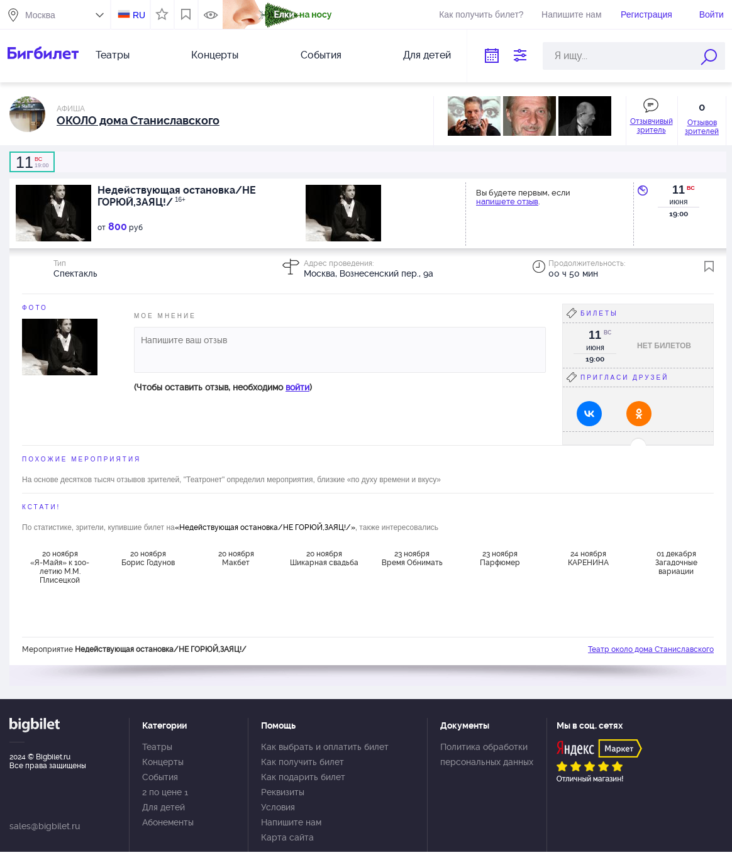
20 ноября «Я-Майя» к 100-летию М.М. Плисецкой (59, 566)
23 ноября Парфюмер (500, 558)
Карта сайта (287, 837)
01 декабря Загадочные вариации (676, 562)
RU (139, 15)
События (321, 55)
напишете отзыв (507, 201)
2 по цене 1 (165, 792)
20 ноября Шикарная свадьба (324, 558)
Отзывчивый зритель (651, 126)
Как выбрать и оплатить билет (325, 747)
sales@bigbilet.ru (44, 826)
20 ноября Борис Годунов (148, 558)
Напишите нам (571, 14)
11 (678, 190)
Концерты (214, 55)
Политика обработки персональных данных (486, 754)
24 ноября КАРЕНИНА (588, 558)
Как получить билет (302, 762)
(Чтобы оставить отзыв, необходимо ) (223, 387)
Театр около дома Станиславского (651, 649)
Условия (278, 807)
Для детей (427, 55)
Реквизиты (282, 792)
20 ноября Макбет (236, 558)
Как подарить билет (303, 777)
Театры (113, 55)
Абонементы (168, 822)
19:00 (32, 162)
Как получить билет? (481, 14)
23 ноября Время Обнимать (412, 558)
